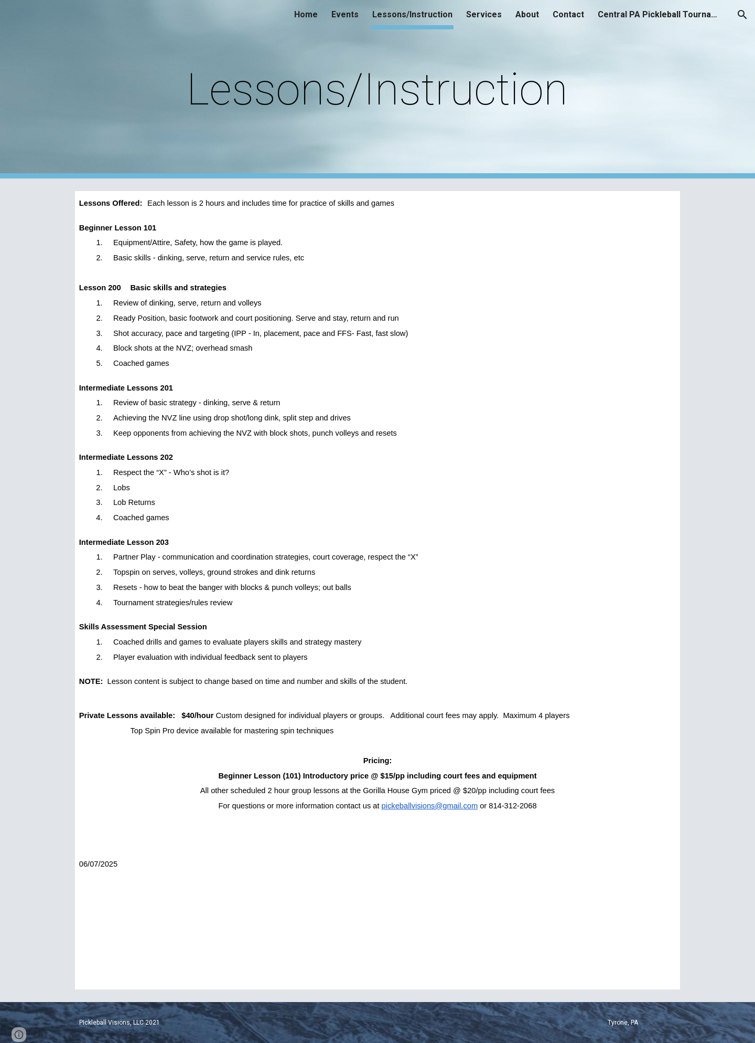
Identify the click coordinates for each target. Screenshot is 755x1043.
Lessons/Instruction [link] (412, 14)
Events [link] (345, 14)
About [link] (527, 14)
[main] (377, 89)
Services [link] (484, 14)
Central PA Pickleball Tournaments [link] (661, 14)
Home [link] (306, 14)
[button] (742, 14)
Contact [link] (568, 14)
